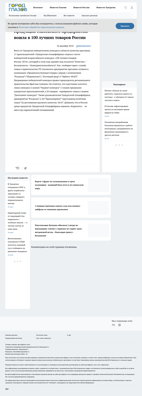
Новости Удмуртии (105, 7)
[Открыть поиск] (125, 7)
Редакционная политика (13, 338)
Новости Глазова (58, 7)
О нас (69, 335)
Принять (125, 26)
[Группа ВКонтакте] (113, 324)
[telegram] (26, 168)
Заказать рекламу (90, 15)
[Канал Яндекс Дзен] (119, 324)
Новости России (81, 7)
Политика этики (41, 335)
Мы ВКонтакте (50, 15)
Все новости (69, 15)
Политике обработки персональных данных (41, 27)
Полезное (38, 7)
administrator (83, 45)
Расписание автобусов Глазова (22, 15)
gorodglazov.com (66, 358)
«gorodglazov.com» (23, 344)
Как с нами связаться (43, 338)
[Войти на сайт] (131, 7)
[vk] (18, 168)
